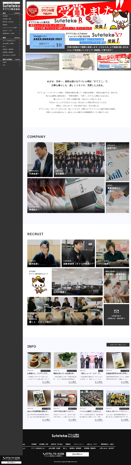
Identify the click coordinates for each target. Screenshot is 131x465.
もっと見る (46, 382)
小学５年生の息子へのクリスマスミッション (65, 411)
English (4, 62)
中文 (4, 65)
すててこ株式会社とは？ (9, 40)
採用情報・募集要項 (8, 52)
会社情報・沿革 (7, 19)
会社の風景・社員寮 (8, 43)
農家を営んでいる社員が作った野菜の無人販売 (65, 374)
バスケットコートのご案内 (10, 27)
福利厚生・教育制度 (8, 49)
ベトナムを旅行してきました (90, 411)
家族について (72, 408)
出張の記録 (99, 408)
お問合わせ (11, 462)
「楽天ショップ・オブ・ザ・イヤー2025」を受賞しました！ (91, 374)
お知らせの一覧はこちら (118, 344)
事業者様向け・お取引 (9, 33)
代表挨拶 (5, 16)
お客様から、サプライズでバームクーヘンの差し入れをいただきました (38, 374)
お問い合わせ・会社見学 (9, 55)
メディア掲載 (125, 371)
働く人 (4, 46)
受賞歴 (101, 371)
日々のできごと (45, 371)
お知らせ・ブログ (7, 30)
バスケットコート (79, 444)
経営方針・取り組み (8, 22)
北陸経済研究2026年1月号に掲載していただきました (117, 374)
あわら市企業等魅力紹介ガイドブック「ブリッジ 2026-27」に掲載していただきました (38, 411)
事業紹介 (5, 24)
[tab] (42, 62)
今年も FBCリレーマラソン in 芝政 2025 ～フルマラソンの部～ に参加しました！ (117, 411)
